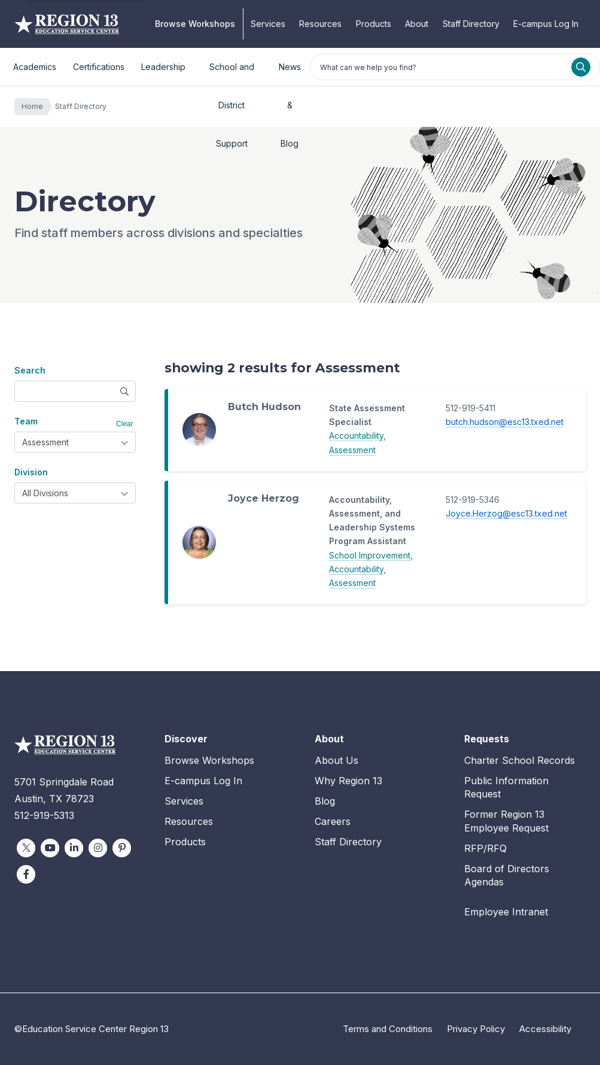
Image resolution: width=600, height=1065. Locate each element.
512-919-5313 (44, 815)
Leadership (163, 67)
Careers (333, 821)
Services (268, 24)
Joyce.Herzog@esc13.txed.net (506, 513)
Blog (325, 801)
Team (26, 421)
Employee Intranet (506, 912)
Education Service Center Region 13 (66, 24)
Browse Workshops (195, 24)
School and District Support (231, 74)
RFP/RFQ (485, 848)
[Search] (580, 67)
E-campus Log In (545, 24)
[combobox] (75, 442)
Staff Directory (471, 24)
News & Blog (290, 74)
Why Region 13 (348, 781)
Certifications (98, 67)
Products (373, 24)
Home (35, 106)
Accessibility (545, 1028)
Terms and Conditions (388, 1028)
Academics (34, 67)
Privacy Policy (476, 1028)
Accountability (356, 435)
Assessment (352, 450)
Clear (124, 424)
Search (29, 370)
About (416, 24)
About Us (336, 760)
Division (31, 472)
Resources (320, 24)
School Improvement (369, 555)
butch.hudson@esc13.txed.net (505, 422)
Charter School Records (519, 760)
